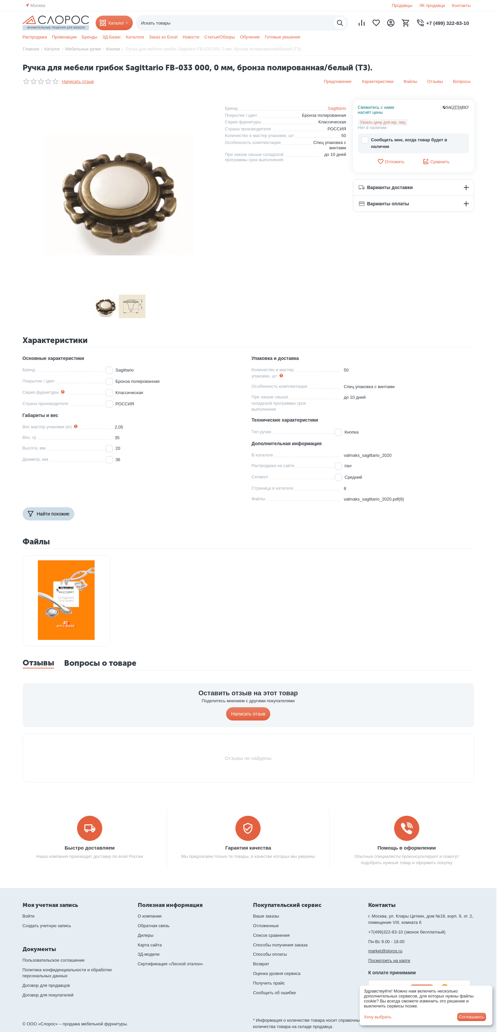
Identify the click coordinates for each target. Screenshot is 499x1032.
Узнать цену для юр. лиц (383, 122)
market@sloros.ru (385, 950)
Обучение (250, 36)
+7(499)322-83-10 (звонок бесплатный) (407, 931)
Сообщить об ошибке (274, 992)
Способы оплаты (270, 954)
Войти (29, 916)
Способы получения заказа (280, 944)
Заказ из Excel (163, 36)
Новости (191, 36)
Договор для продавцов (46, 985)
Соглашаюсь (471, 1016)
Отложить (390, 161)
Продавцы (402, 5)
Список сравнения (271, 935)
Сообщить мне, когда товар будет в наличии (404, 143)
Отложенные (266, 925)
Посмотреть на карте (389, 960)
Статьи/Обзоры (219, 36)
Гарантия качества (248, 848)
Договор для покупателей (48, 995)
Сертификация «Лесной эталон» (170, 963)
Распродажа (35, 36)
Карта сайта (150, 944)
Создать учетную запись (47, 925)
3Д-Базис (111, 36)
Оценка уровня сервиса (276, 973)
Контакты (461, 5)
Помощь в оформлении (406, 848)
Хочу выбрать (377, 1016)
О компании (150, 916)
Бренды (89, 36)
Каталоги (135, 36)
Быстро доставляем (90, 848)
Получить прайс (269, 983)
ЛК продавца (432, 5)
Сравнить (436, 161)
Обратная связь (154, 925)
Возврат (261, 963)
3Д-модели (148, 954)
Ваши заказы (266, 916)
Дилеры (145, 935)
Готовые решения (282, 36)
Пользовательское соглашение (54, 960)
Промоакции (64, 36)
